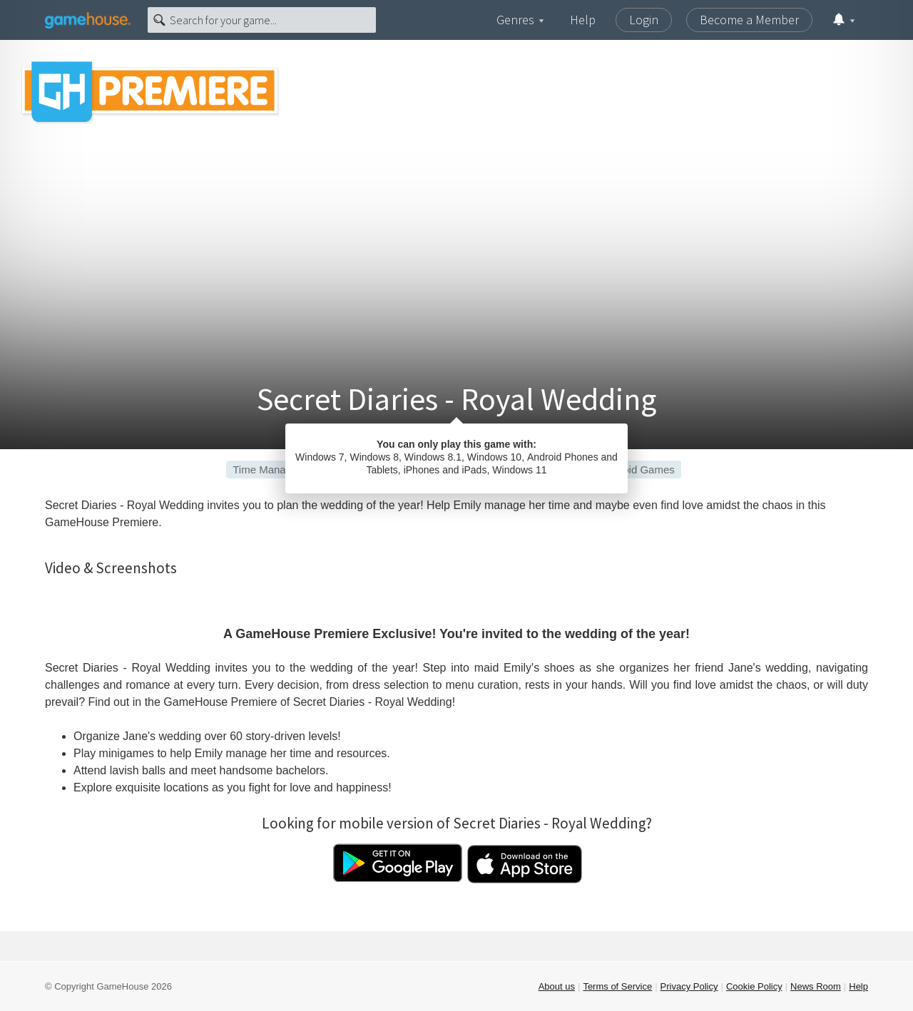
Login (643, 19)
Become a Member (749, 19)
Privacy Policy (689, 986)
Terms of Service (617, 986)
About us (557, 986)
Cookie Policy (754, 986)
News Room (815, 986)
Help (583, 19)
